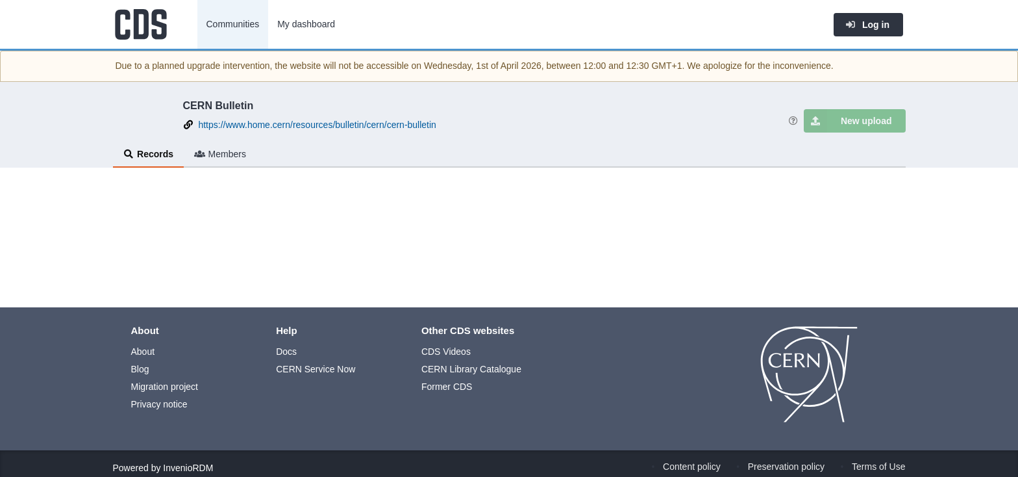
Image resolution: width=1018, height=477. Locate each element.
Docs (286, 351)
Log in (867, 24)
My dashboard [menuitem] (306, 24)
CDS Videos (446, 351)
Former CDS (447, 386)
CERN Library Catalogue (471, 369)
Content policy (692, 466)
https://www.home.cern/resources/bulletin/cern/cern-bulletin (317, 125)
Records (148, 154)
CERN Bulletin (218, 105)
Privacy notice (159, 404)
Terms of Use (878, 466)
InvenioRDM (188, 468)
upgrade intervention (228, 65)
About (143, 351)
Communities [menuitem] (233, 24)
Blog (140, 369)
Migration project (165, 386)
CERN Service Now (315, 369)
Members (220, 154)
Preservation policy (786, 466)
